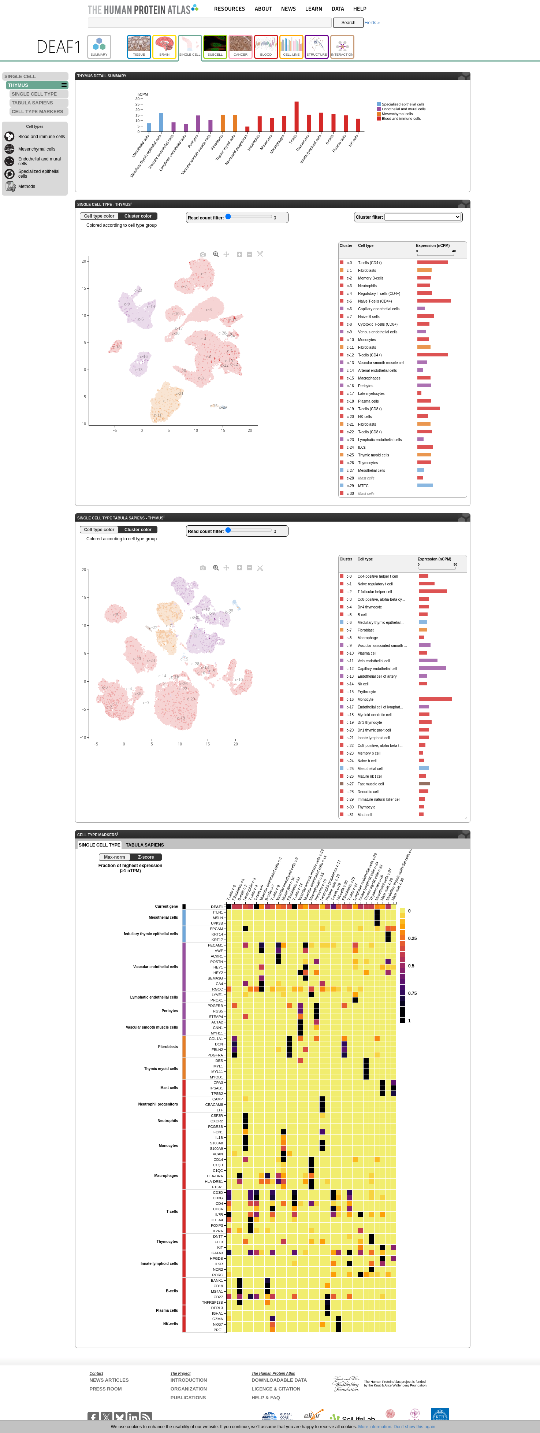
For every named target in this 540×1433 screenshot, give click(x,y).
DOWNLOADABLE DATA (279, 1380)
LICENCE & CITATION (276, 1389)
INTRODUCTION (189, 1380)
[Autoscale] (260, 254)
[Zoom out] (249, 254)
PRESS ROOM (106, 1389)
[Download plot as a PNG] (202, 254)
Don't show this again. (415, 1426)
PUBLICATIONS (188, 1397)
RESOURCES (229, 8)
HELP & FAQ (266, 1397)
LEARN (313, 8)
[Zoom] (216, 254)
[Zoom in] (239, 254)
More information (374, 1426)
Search (348, 22)
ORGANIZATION (189, 1389)
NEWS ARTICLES (109, 1380)
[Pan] (226, 254)
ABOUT (263, 8)
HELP (359, 8)
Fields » (372, 22)
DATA (338, 8)
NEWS (288, 8)
